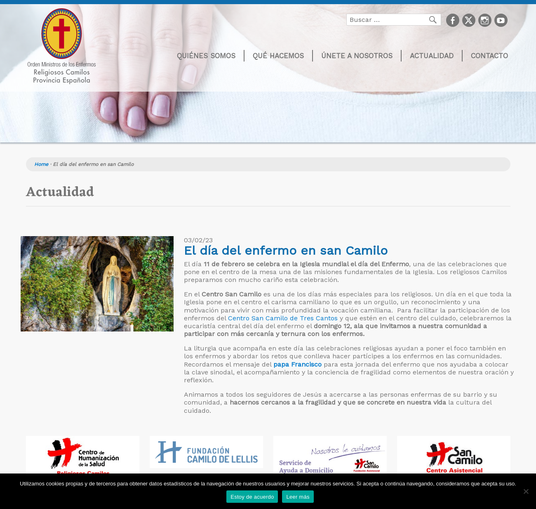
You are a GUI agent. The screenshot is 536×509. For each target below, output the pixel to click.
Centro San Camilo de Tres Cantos (283, 318)
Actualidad (432, 56)
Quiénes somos (206, 56)
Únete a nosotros (357, 56)
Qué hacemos (278, 56)
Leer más (297, 497)
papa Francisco (297, 364)
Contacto (489, 56)
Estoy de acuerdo (252, 497)
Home (41, 164)
